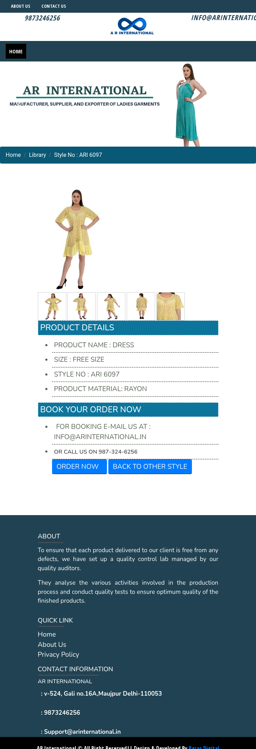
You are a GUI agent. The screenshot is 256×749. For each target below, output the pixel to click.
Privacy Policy (58, 654)
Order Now (78, 466)
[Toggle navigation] (245, 51)
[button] (19, 104)
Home (16, 51)
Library (37, 155)
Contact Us (53, 6)
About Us (20, 6)
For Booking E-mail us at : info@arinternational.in (102, 432)
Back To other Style (150, 466)
